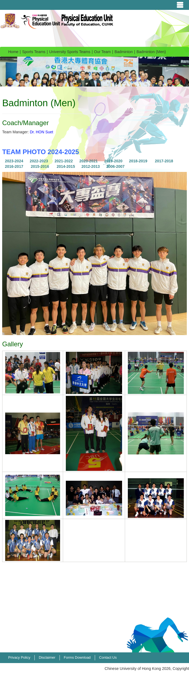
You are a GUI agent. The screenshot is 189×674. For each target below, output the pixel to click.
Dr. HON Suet (41, 132)
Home (13, 52)
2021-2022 (64, 161)
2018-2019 (138, 161)
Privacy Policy (19, 657)
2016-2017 (14, 166)
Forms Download (77, 657)
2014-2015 (66, 166)
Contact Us (108, 657)
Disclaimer (47, 657)
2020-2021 (88, 161)
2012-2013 (90, 166)
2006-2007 (115, 166)
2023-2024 (14, 161)
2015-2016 (40, 166)
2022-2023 (39, 161)
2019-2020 (113, 161)
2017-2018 (164, 161)
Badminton (123, 52)
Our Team (102, 52)
